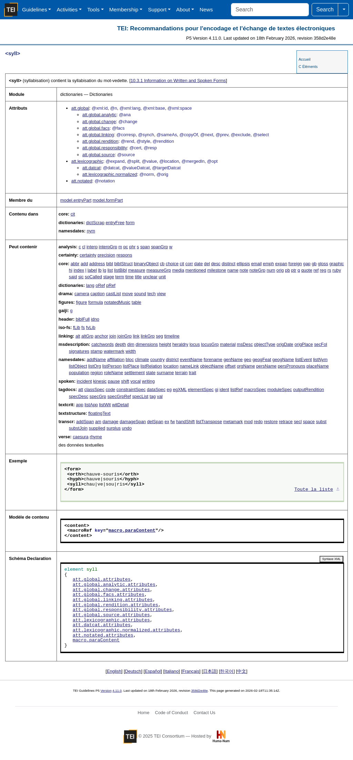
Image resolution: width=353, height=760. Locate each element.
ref (316, 270)
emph (268, 263)
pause (114, 381)
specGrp (98, 396)
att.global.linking (98, 134)
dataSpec (156, 389)
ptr (293, 270)
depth (120, 344)
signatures (79, 351)
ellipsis (243, 263)
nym (91, 230)
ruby (336, 270)
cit (73, 214)
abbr (75, 263)
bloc (130, 359)
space (309, 421)
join (112, 336)
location (171, 366)
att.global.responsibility (104, 147)
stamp (96, 351)
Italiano (171, 671)
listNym (320, 359)
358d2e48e (199, 690)
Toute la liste (313, 490)
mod (248, 421)
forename (213, 359)
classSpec (94, 389)
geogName (283, 359)
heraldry (180, 344)
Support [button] (157, 9)
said (73, 276)
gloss (323, 263)
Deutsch (133, 671)
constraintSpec (131, 389)
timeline (172, 336)
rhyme (96, 436)
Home (143, 712)
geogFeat (261, 359)
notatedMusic (117, 302)
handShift (185, 421)
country (157, 359)
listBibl (120, 270)
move (127, 293)
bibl (109, 263)
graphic (336, 263)
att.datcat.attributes (102, 625)
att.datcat (91, 167)
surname (165, 372)
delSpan (155, 421)
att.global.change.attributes (111, 590)
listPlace (131, 366)
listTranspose (209, 421)
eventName (191, 359)
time (129, 276)
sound (140, 293)
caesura (81, 436)
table (136, 302)
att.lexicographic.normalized (109, 174)
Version (106, 690)
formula (95, 302)
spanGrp (159, 246)
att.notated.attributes (103, 635)
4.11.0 (117, 690)
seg (159, 336)
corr (189, 263)
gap (306, 263)
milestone (216, 270)
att (80, 389)
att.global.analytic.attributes (114, 585)
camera (81, 293)
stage (108, 276)
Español (153, 671)
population (79, 372)
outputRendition (308, 389)
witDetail (120, 404)
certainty (88, 255)
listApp (91, 404)
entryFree (114, 222)
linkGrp (148, 336)
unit (162, 276)
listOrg (94, 366)
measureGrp (159, 270)
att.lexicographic (87, 161)
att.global (80, 108)
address (97, 263)
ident (224, 389)
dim (130, 344)
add (84, 263)
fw (172, 421)
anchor (101, 336)
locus (195, 344)
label (92, 270)
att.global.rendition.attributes (115, 605)
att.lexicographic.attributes (111, 620)
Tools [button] (93, 9)
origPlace (303, 344)
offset (230, 366)
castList (113, 293)
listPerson (112, 366)
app (79, 404)
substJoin (78, 428)
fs (83, 327)
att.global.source (98, 154)
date (198, 263)
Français (190, 671)
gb (314, 263)
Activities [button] (67, 9)
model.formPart (108, 200)
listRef (236, 389)
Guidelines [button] (34, 9)
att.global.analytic (99, 114)
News (206, 9)
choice (172, 263)
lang (90, 285)
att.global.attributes (102, 580)
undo (127, 428)
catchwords (102, 344)
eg (169, 389)
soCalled (93, 276)
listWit (105, 404)
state (150, 372)
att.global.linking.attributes (113, 600)
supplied (97, 428)
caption (97, 293)
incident (84, 381)
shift (125, 381)
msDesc (245, 344)
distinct (228, 263)
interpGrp (108, 246)
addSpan (85, 421)
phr (132, 246)
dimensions (146, 344)
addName (96, 359)
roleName (113, 372)
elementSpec (201, 389)
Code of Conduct (171, 712)
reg (323, 270)
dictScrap (95, 222)
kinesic (100, 381)
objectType (264, 344)
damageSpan (133, 421)
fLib (76, 327)
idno (95, 319)
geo (247, 359)
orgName (246, 366)
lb (100, 270)
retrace (286, 421)
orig (280, 270)
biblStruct (123, 263)
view (161, 293)
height (165, 344)
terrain (181, 372)
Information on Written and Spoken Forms (178, 80)
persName (266, 366)
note (244, 270)
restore (271, 421)
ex (166, 421)
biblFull (83, 319)
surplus (114, 428)
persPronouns (291, 366)
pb (287, 270)
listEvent (303, 359)
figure (81, 302)
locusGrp (210, 344)
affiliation (115, 359)
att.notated (81, 180)
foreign (295, 263)
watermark (114, 351)
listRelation (151, 366)
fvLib (90, 327)
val (159, 396)
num (270, 270)
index (78, 270)
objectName (211, 366)
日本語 (209, 671)
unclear (150, 276)
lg (104, 270)
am (98, 421)
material (228, 344)
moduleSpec (280, 389)
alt (77, 336)
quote (306, 270)
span (145, 246)
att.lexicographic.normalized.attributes (126, 630)
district (172, 359)
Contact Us (204, 712)
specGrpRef (119, 396)
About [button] (183, 9)
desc (215, 263)
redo (258, 421)
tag (153, 396)
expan (281, 263)
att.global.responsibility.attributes (122, 610)
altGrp (87, 336)
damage (110, 421)
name (233, 270)
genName (233, 359)
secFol (320, 344)
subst (321, 421)
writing (148, 381)
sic (81, 276)
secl (298, 421)
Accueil (304, 59)
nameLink (189, 366)
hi (70, 270)
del (207, 263)
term (119, 276)
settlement (134, 372)
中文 (241, 671)
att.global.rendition (100, 141)
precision (106, 255)
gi (216, 389)
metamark (233, 421)
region (96, 372)
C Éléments (308, 66)
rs (329, 270)
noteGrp (257, 270)
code (110, 389)
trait (192, 372)
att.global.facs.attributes (108, 595)
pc (125, 246)
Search (325, 9)
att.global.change (99, 121)
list (110, 270)
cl (83, 246)
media (178, 270)
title (138, 276)
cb (162, 263)
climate (142, 359)
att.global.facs (96, 128)
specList (140, 396)
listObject (78, 366)
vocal (135, 381)
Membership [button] (124, 9)
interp (92, 246)
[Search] (270, 9)
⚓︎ (338, 490)
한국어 (226, 671)
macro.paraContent (132, 531)
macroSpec (255, 389)
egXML (179, 389)
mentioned (195, 270)
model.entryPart (75, 200)
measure (136, 270)
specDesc (78, 396)
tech (151, 293)
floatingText (99, 413)
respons (124, 255)
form (130, 222)
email (256, 263)
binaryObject (146, 263)
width (130, 351)
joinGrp (125, 336)
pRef (110, 285)
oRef (100, 285)
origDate (284, 344)
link (136, 336)
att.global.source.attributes (111, 615)
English (114, 671)
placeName (317, 366)
